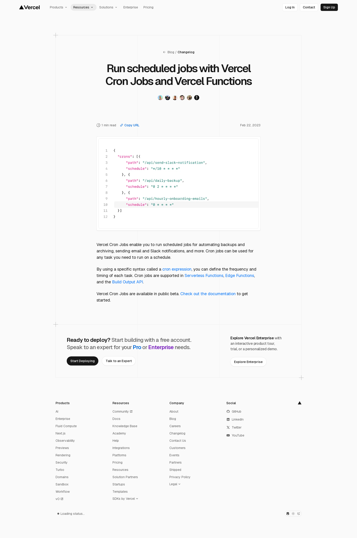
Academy (119, 433)
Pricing (148, 7)
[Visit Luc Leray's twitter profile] (175, 97)
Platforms (119, 455)
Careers (175, 426)
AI (57, 411)
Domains (62, 477)
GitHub (233, 411)
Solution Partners (125, 477)
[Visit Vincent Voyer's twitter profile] (160, 97)
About (173, 411)
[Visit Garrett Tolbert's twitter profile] (196, 97)
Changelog (186, 52)
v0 (60, 499)
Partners (175, 462)
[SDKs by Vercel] (126, 499)
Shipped (175, 470)
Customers (177, 448)
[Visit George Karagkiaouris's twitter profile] (182, 97)
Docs (116, 419)
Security (62, 462)
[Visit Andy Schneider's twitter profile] (167, 97)
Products (59, 7)
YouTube (235, 435)
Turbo (60, 470)
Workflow (63, 492)
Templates (120, 492)
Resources (83, 7)
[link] (290, 7)
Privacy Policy (180, 477)
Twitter (234, 427)
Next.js (61, 433)
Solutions (108, 7)
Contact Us (177, 441)
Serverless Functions (204, 275)
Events (174, 455)
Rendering (63, 455)
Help (115, 441)
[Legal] (176, 484)
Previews (62, 448)
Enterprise (130, 7)
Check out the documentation (208, 293)
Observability (65, 441)
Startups (118, 484)
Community (122, 411)
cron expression (176, 269)
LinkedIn (235, 419)
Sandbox (62, 484)
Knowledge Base (124, 426)
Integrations (121, 448)
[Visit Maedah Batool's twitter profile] (189, 97)
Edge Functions (239, 275)
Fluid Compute (66, 426)
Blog (168, 52)
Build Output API (127, 281)
